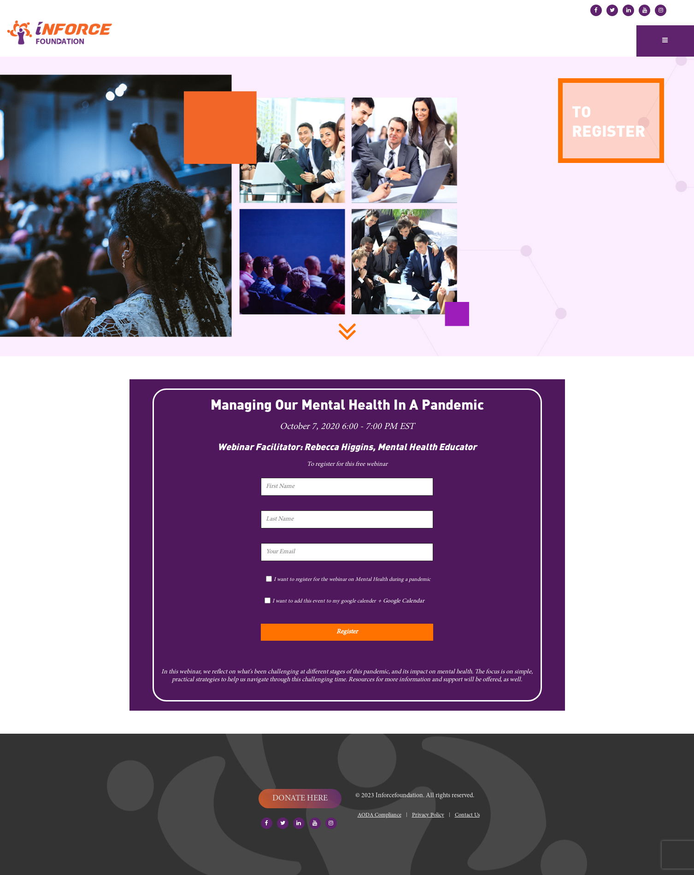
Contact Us (467, 815)
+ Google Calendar (401, 601)
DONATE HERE (300, 798)
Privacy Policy (428, 815)
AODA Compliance (379, 815)
